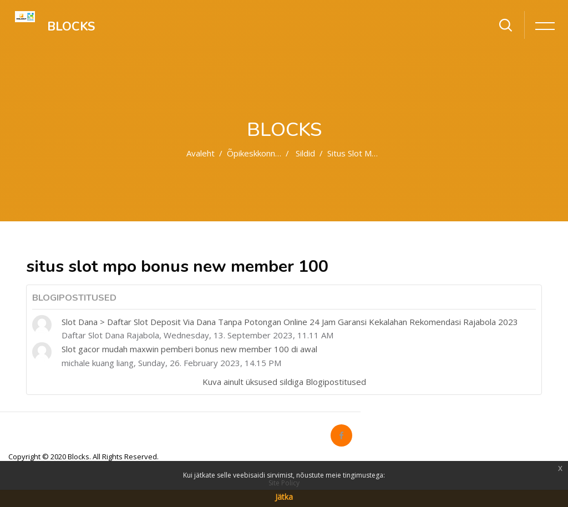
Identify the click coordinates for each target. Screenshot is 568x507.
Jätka (284, 496)
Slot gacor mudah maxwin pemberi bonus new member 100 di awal (189, 348)
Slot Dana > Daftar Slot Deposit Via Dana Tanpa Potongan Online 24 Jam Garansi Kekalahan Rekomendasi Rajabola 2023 (290, 321)
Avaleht (200, 153)
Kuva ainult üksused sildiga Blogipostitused (284, 381)
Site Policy (284, 483)
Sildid (305, 153)
